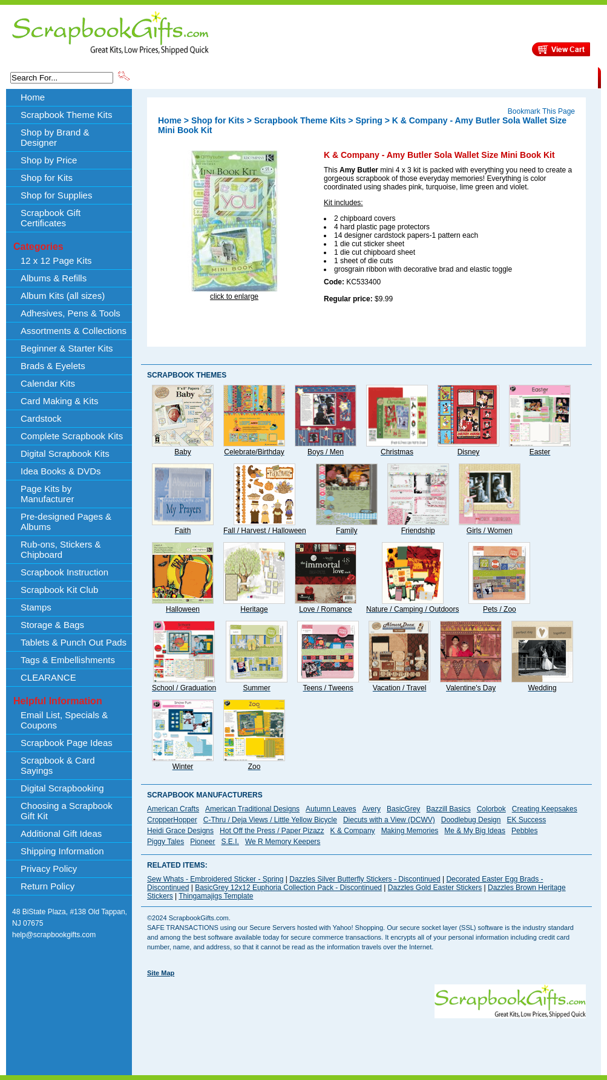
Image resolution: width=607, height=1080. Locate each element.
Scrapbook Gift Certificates (50, 218)
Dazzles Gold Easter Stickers (435, 887)
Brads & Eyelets (53, 366)
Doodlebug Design (471, 820)
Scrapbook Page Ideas (67, 743)
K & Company (352, 830)
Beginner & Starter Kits (67, 348)
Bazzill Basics (448, 809)
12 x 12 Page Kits (56, 260)
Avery (372, 809)
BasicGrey (403, 809)
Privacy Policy (49, 868)
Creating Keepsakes (544, 809)
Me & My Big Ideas (474, 830)
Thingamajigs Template (216, 896)
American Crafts (173, 809)
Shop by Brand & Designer (274, 77)
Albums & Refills (54, 278)
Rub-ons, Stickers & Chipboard (61, 549)
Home (33, 97)
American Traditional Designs (252, 809)
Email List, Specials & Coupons (64, 720)
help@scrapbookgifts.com (54, 935)
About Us (407, 77)
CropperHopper (172, 820)
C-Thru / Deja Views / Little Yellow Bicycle (270, 820)
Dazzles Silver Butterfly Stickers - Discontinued (364, 879)
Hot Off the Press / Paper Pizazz (272, 830)
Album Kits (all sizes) (63, 295)
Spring (368, 120)
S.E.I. (230, 841)
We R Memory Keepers (282, 841)
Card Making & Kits (59, 401)
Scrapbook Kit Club (59, 589)
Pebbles (524, 830)
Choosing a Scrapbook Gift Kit (67, 810)
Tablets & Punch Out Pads (73, 642)
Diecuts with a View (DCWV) (389, 820)
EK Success (526, 820)
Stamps (36, 607)
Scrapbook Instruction (64, 572)
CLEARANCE (542, 77)
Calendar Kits (48, 383)
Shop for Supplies (56, 195)
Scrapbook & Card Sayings (58, 765)
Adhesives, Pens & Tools (70, 313)
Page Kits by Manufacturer (47, 493)
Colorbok (491, 809)
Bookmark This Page (541, 111)
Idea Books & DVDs (61, 471)
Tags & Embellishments (68, 660)
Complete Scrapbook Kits (72, 436)
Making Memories (410, 830)
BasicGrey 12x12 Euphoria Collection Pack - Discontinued (288, 887)
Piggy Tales (165, 841)
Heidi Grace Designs (180, 830)
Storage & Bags (52, 625)
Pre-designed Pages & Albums (66, 521)
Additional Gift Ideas (61, 833)
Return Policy (47, 886)
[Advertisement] (187, 1022)
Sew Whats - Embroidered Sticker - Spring (215, 879)
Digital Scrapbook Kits (65, 453)
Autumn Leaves (331, 809)
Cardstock (41, 418)
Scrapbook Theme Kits (176, 77)
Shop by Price (355, 77)
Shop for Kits (47, 177)
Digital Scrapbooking (62, 788)
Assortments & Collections (73, 331)
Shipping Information (471, 77)
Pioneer (202, 841)
